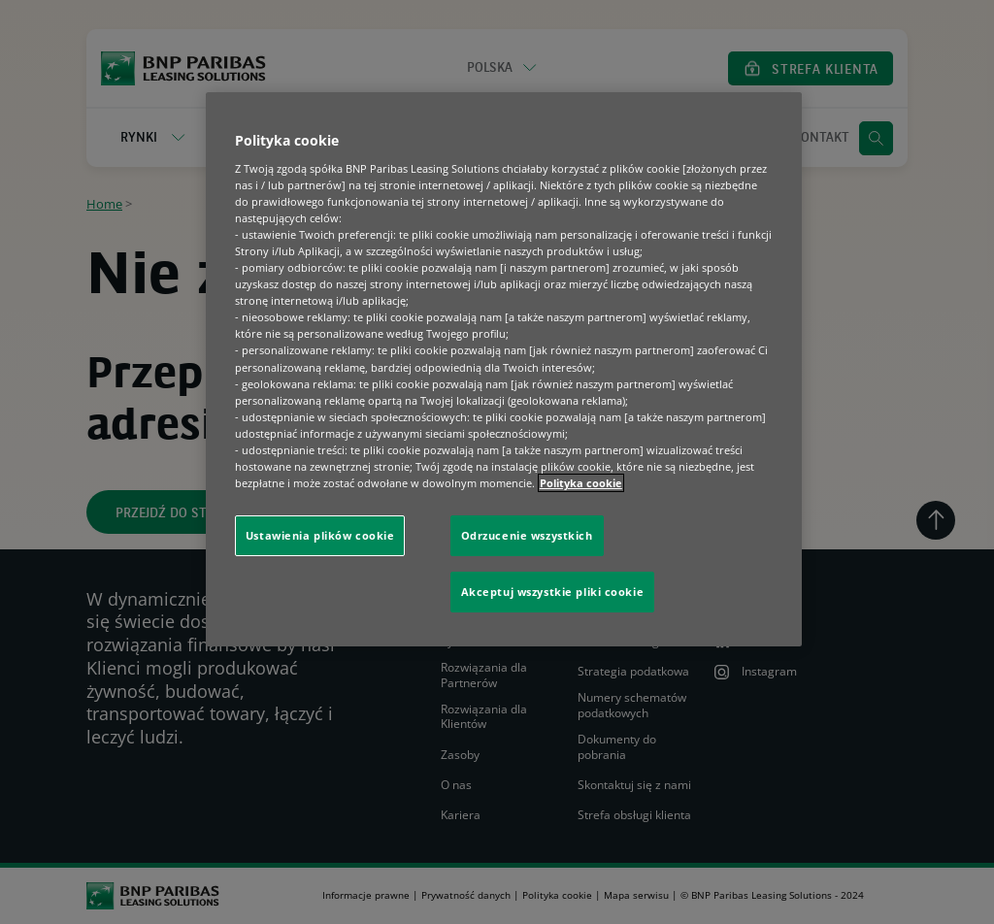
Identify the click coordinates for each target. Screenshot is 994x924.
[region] (504, 369)
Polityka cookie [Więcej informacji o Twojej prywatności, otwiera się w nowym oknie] (581, 483)
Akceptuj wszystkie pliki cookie (553, 591)
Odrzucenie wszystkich (527, 535)
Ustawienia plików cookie (320, 535)
